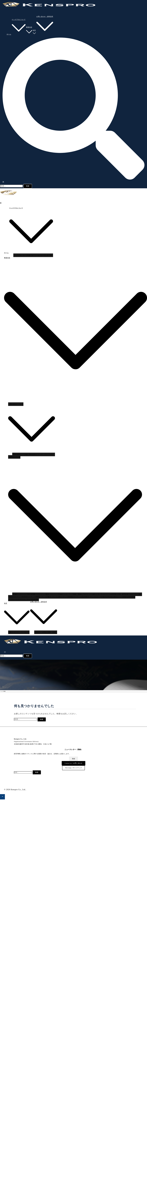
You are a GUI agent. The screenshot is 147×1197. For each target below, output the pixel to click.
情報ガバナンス (43, 402)
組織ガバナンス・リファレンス (21, 438)
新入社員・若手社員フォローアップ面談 (28, 400)
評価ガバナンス (54, 402)
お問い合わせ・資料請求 (41, 407)
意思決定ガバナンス (31, 402)
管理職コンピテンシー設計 (24, 397)
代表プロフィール (36, 63)
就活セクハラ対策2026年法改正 (127, 402)
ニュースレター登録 (49, 63)
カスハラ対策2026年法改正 (107, 402)
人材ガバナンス (65, 402)
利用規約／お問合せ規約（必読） (48, 438)
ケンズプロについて (19, 16)
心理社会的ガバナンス (18, 207)
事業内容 (10, 66)
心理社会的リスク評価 (22, 258)
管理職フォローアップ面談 (42, 397)
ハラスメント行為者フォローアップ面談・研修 (67, 397)
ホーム (9, 61)
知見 (8, 409)
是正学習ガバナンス (91, 402)
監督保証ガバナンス (77, 402)
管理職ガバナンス (17, 260)
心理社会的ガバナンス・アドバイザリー (44, 258)
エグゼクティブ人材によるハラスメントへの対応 (100, 397)
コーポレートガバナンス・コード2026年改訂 (26, 405)
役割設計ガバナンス (17, 402)
